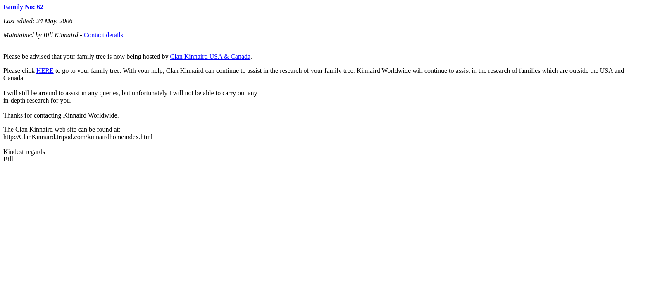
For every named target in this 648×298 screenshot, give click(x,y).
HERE (45, 70)
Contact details (104, 34)
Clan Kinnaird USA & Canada (210, 56)
